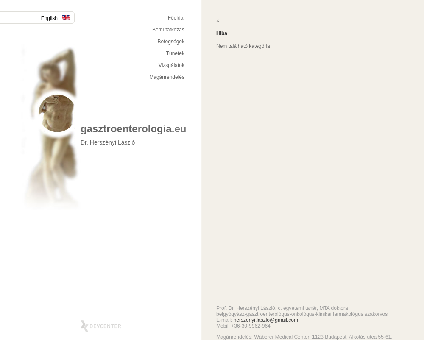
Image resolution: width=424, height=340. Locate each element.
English (55, 18)
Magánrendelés (166, 77)
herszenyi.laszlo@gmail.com (266, 320)
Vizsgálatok (171, 65)
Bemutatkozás (168, 30)
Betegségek (171, 42)
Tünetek (175, 53)
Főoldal (176, 18)
